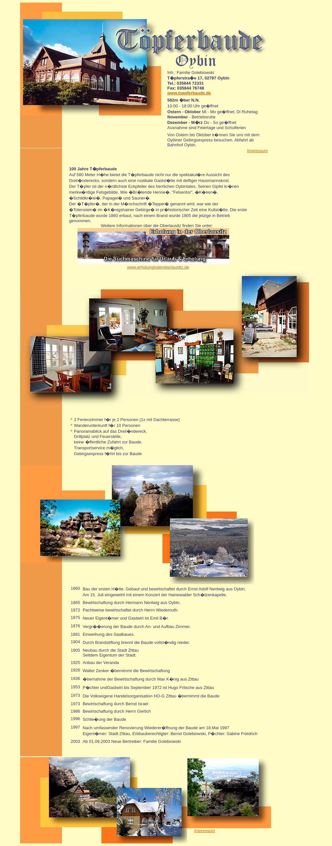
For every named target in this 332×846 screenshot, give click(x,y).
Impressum (257, 150)
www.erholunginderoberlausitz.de (158, 267)
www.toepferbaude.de (189, 93)
